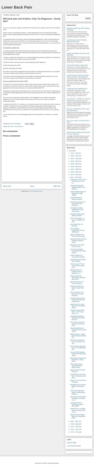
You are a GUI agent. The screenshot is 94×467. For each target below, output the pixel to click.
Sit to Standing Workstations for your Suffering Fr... (77, 230)
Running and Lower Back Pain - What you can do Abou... (78, 376)
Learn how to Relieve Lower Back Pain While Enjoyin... (78, 250)
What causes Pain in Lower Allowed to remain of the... (76, 365)
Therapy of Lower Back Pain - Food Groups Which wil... (77, 311)
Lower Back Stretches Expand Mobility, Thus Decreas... (77, 187)
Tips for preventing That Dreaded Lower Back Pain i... (77, 323)
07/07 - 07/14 (74, 432)
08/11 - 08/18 (74, 177)
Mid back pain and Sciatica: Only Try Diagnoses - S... (76, 271)
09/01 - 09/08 (74, 169)
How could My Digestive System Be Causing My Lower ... (78, 353)
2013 (70, 151)
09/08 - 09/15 (74, 166)
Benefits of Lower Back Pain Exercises (77, 245)
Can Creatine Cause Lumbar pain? (77, 65)
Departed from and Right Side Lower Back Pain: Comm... (77, 410)
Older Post (57, 186)
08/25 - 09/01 (74, 172)
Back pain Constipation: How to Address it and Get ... (77, 341)
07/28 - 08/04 (74, 424)
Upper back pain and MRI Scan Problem (78, 260)
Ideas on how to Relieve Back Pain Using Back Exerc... (77, 416)
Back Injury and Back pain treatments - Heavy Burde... (78, 359)
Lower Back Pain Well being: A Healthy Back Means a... (77, 392)
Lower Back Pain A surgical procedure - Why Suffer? (77, 404)
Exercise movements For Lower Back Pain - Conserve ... (77, 203)
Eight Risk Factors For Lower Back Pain (77, 282)
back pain (10, 126)
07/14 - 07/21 (74, 429)
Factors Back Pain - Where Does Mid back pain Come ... (77, 277)
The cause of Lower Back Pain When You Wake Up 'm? (78, 398)
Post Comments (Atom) (35, 191)
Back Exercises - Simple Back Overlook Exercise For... (78, 335)
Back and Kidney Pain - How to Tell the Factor (77, 235)
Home (32, 186)
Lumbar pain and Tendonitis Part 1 (77, 88)
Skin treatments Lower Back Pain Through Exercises (77, 293)
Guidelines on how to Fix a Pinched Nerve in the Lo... (78, 181)
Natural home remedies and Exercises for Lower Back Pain (78, 133)
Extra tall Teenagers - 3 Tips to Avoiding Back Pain (77, 219)
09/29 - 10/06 (74, 158)
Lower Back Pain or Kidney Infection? (76, 198)
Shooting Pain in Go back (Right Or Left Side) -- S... (78, 386)
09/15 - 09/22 (74, 164)
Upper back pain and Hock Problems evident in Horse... (78, 240)
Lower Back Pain (17, 7)
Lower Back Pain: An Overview (76, 225)
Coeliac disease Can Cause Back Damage (77, 256)
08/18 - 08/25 (74, 174)
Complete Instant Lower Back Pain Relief (77, 214)
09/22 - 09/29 (74, 161)
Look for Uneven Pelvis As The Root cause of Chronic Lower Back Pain (78, 76)
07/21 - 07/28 (74, 426)
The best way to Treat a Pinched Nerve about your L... (77, 265)
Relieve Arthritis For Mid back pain (77, 370)
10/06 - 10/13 (74, 156)
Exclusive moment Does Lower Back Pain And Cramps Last (77, 299)
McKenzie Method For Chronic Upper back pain (77, 287)
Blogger (56, 463)
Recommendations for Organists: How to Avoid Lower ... (78, 329)
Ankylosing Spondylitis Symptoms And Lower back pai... (77, 317)
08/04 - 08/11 (74, 421)
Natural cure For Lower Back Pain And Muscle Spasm (77, 305)
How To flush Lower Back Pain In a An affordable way (78, 347)
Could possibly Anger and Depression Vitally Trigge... (78, 193)
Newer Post (7, 186)
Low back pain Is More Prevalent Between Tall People (77, 40)
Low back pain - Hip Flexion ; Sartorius (78, 99)
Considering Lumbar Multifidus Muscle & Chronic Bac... (77, 209)
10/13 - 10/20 (74, 153)
